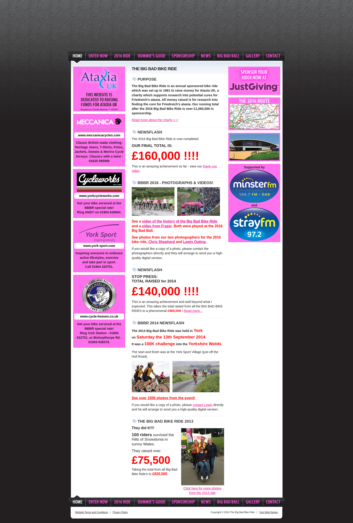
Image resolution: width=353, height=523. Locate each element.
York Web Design (268, 512)
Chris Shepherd (161, 242)
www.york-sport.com (99, 246)
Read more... (193, 311)
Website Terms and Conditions (91, 512)
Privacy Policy (120, 512)
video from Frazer (157, 226)
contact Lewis (202, 405)
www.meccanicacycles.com (99, 135)
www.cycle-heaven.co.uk (99, 316)
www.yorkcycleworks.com (99, 196)
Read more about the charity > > (155, 120)
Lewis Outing (194, 242)
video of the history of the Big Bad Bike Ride (179, 221)
